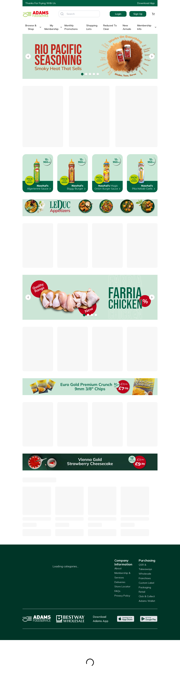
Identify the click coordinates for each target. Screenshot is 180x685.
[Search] (62, 14)
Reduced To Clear (110, 27)
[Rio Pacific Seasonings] (90, 56)
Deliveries (119, 582)
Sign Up (137, 13)
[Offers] (90, 207)
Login (118, 13)
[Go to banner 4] (94, 74)
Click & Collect (147, 596)
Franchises (145, 578)
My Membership (53, 27)
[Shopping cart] (153, 13)
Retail (142, 591)
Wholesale (145, 573)
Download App (146, 3)
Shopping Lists (91, 27)
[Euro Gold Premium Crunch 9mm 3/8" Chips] (90, 386)
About (117, 568)
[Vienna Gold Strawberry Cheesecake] (90, 462)
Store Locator (122, 586)
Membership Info (147, 27)
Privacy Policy (122, 595)
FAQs (117, 591)
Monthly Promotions (71, 27)
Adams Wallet (147, 600)
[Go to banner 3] (90, 74)
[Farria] (90, 297)
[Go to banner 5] (98, 74)
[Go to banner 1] (82, 74)
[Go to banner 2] (86, 74)
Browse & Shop (33, 27)
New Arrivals (127, 27)
